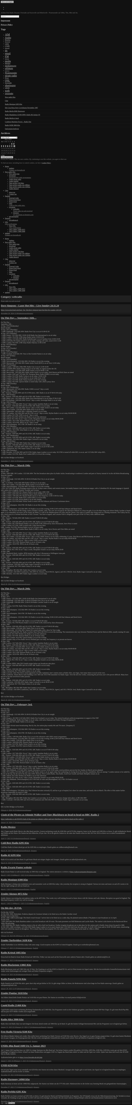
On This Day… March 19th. (15, 465)
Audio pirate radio (15, 179)
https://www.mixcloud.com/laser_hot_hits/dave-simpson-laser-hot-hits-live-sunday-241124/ (31, 310)
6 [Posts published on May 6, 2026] (5, 146)
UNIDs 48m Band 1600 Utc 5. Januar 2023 (23, 1045)
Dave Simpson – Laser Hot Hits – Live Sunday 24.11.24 (30, 305)
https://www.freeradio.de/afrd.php (31, 1057)
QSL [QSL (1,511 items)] (7, 80)
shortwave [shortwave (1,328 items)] (10, 85)
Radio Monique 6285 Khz (13, 104)
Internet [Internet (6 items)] (7, 59)
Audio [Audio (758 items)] (8, 37)
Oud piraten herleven (12, 129)
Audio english (13, 181)
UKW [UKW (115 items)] (7, 88)
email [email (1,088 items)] (8, 53)
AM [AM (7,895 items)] (7, 34)
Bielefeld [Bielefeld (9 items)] (7, 42)
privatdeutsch (13, 220)
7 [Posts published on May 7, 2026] (7, 146)
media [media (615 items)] (8, 61)
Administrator (22, 313)
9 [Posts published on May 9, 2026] (11, 146)
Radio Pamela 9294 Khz (13, 979)
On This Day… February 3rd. (16, 704)
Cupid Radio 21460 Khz (13, 1005)
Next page (11, 1103)
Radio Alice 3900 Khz (12, 1019)
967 (6, 1103)
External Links (14, 198)
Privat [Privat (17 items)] (7, 78)
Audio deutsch (14, 189)
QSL (68, 223)
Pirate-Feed (13, 202)
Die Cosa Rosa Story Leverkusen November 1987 (21, 108)
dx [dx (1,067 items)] (6, 50)
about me (12, 192)
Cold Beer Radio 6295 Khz (15, 842)
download (70, 177)
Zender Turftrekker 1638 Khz (16, 940)
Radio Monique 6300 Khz (14, 879)
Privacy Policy (7, 25)
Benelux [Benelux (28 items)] (7, 40)
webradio (72, 210)
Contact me (13, 194)
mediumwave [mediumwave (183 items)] (10, 66)
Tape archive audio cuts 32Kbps (19, 187)
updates (70, 169)
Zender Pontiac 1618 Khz (14, 993)
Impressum (5, 20)
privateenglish (13, 216)
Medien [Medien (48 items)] (7, 63)
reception (12, 207)
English (7, 196)
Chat (6, 101)
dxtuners (72, 214)
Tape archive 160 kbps (16, 183)
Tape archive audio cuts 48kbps (19, 185)
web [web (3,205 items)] (7, 90)
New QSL (70, 227)
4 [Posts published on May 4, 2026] (1, 146)
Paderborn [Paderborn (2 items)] (7, 70)
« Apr (3, 155)
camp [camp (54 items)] (7, 44)
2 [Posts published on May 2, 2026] (11, 144)
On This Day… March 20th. (15, 588)
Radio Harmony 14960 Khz (15, 1079)
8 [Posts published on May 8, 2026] (9, 146)
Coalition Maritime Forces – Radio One (18, 122)
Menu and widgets (7, 2)
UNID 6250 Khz (9, 1065)
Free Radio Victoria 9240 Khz (16, 1031)
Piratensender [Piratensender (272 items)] (11, 73)
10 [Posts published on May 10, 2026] (14, 146)
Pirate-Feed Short (15, 200)
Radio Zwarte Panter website (16, 867)
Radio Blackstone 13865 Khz (16, 964)
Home (7, 166)
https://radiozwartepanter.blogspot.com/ (83, 872)
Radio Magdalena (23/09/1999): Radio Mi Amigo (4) (22, 115)
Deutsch (7, 218)
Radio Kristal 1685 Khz (13, 952)
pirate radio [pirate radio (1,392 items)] (11, 75)
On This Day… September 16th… (19, 318)
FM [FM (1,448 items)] (7, 56)
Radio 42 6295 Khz (11, 855)
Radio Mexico (8, 827)
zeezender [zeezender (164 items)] (9, 93)
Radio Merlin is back (12, 118)
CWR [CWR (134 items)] (7, 46)
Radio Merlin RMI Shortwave (15, 111)
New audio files (10, 97)
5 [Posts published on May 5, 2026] (3, 146)
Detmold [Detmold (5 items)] (7, 48)
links (70, 204)
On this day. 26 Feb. (11, 908)
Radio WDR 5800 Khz (12, 125)
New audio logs (14, 174)
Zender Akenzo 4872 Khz (14, 893)
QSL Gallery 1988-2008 (17, 231)
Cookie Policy (46, 163)
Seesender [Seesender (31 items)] (8, 83)
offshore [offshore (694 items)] (9, 68)
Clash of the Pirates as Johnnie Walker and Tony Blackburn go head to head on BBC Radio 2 (50, 814)
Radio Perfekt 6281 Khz (13, 1091)
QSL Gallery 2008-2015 (17, 229)
